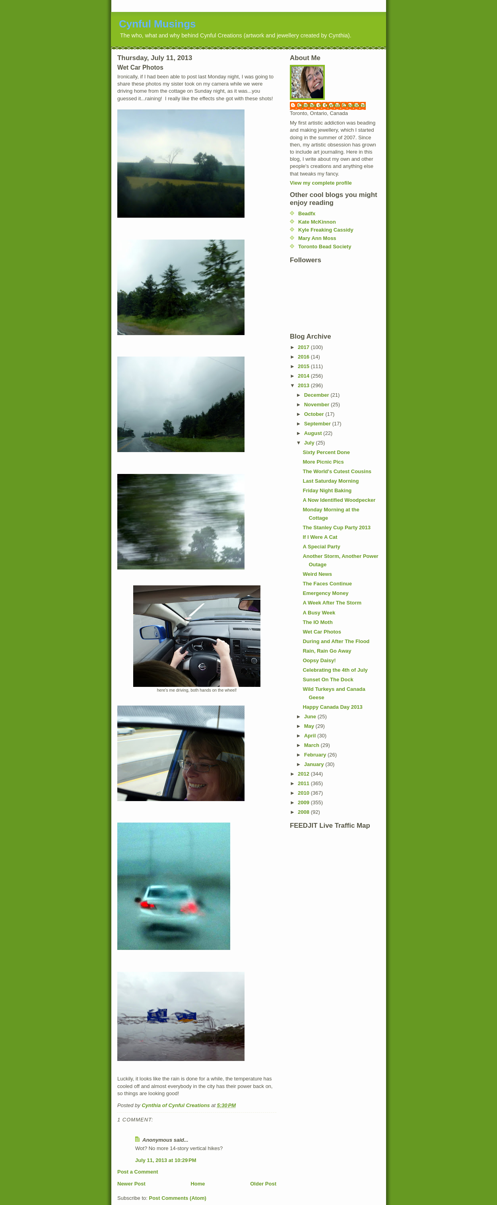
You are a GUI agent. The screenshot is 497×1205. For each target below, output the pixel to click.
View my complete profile (321, 183)
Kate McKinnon (317, 222)
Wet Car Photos (322, 632)
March (312, 745)
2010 (304, 793)
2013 (304, 385)
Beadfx (306, 213)
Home (197, 1184)
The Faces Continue (327, 584)
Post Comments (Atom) (177, 1198)
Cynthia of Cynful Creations (332, 105)
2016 (304, 357)
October (314, 414)
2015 (304, 366)
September (318, 424)
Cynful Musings (157, 24)
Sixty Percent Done (326, 452)
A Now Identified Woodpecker (339, 500)
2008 (304, 812)
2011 (304, 783)
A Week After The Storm (332, 603)
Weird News (317, 574)
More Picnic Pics (323, 462)
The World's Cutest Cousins (337, 471)
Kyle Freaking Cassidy (325, 230)
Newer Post (131, 1184)
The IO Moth (317, 622)
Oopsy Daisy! (319, 660)
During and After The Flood (336, 641)
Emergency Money (325, 593)
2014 (304, 376)
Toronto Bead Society (324, 247)
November (317, 405)
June (311, 716)
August (313, 433)
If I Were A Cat (320, 537)
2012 (304, 774)
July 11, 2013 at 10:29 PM (165, 1160)
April (310, 736)
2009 (304, 802)
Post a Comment (137, 1172)
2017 (304, 347)
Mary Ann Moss (317, 238)
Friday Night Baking (327, 490)
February (316, 755)
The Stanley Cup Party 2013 (337, 527)
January (314, 764)
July (310, 443)
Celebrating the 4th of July (335, 670)
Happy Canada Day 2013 (332, 707)
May (310, 726)
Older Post (263, 1184)
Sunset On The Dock (328, 679)
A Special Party (321, 547)
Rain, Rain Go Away (327, 651)
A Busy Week (319, 613)
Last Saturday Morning (331, 481)
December (317, 395)
